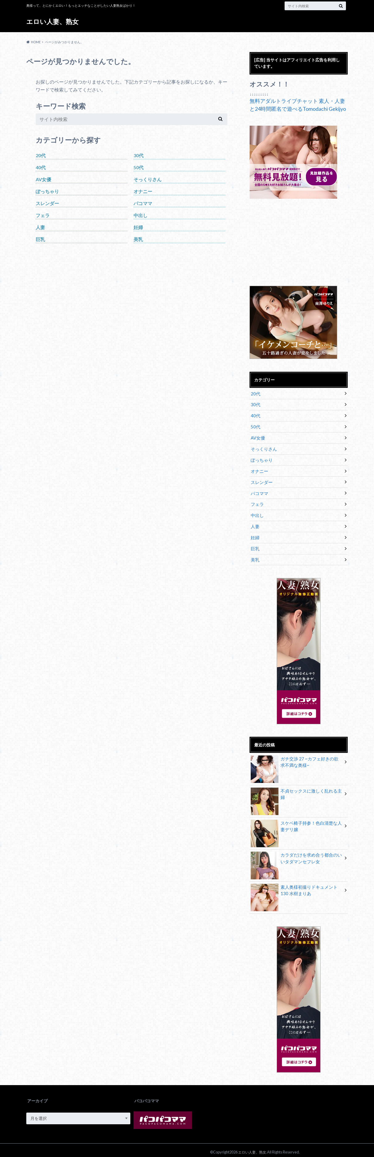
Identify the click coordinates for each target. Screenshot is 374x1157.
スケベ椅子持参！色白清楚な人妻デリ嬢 (296, 822)
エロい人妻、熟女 (52, 22)
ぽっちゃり (47, 191)
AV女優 (43, 179)
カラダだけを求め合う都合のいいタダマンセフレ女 (296, 854)
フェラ (43, 215)
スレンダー (47, 203)
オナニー (143, 191)
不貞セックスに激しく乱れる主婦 (296, 787)
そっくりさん (148, 179)
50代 (138, 167)
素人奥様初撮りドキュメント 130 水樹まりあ (296, 886)
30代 (138, 155)
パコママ (143, 203)
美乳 (138, 239)
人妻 (40, 227)
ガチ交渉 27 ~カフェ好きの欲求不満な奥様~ (296, 758)
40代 (41, 167)
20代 (41, 155)
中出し (141, 215)
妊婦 (138, 227)
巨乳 (40, 239)
